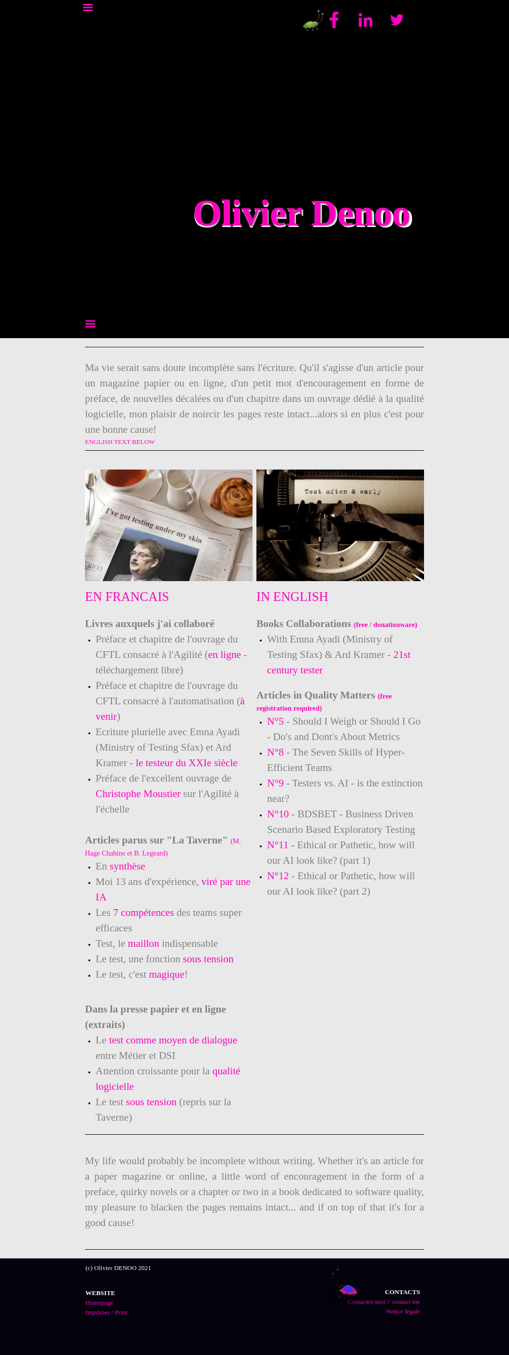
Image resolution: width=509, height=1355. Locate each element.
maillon (143, 943)
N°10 (278, 814)
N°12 (278, 876)
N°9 (275, 783)
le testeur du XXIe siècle (187, 763)
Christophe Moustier (138, 793)
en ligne (224, 654)
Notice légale (403, 1311)
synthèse (127, 866)
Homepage (99, 1302)
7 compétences (143, 912)
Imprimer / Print (106, 1312)
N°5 (275, 721)
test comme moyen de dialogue (173, 1040)
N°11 (277, 845)
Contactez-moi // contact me (383, 1301)
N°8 (276, 752)
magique (166, 974)
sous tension (208, 959)
